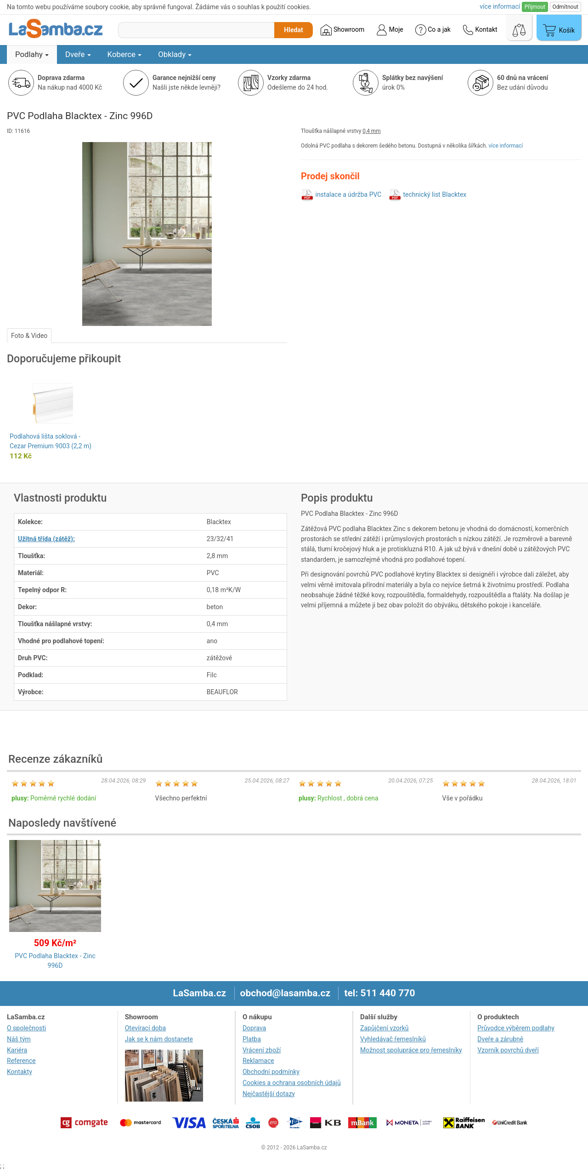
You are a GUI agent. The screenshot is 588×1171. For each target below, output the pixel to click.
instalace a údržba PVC (348, 194)
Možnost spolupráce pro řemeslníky (411, 1050)
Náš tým (19, 1039)
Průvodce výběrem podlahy (515, 1028)
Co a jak (433, 29)
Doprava (254, 1028)
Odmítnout (565, 7)
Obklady (175, 54)
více (500, 6)
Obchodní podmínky (271, 1071)
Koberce (124, 54)
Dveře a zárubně (500, 1039)
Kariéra (17, 1050)
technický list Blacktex (434, 194)
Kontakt (480, 29)
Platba (252, 1039)
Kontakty (19, 1071)
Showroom (342, 29)
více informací (506, 146)
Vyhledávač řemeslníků (393, 1039)
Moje (389, 29)
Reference (21, 1060)
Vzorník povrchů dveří (508, 1050)
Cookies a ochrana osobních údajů (292, 1082)
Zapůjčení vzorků (384, 1028)
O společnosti (26, 1028)
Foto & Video (29, 335)
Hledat (293, 30)
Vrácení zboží (262, 1050)
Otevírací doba (145, 1028)
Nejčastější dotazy (269, 1093)
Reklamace (258, 1060)
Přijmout (535, 7)
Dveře (78, 54)
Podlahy (32, 54)
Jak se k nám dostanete (159, 1039)
